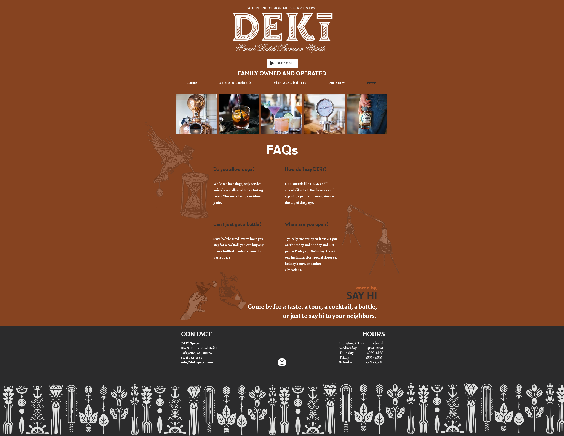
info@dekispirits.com (197, 362)
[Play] (272, 63)
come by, (366, 287)
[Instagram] (282, 362)
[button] (235, 82)
